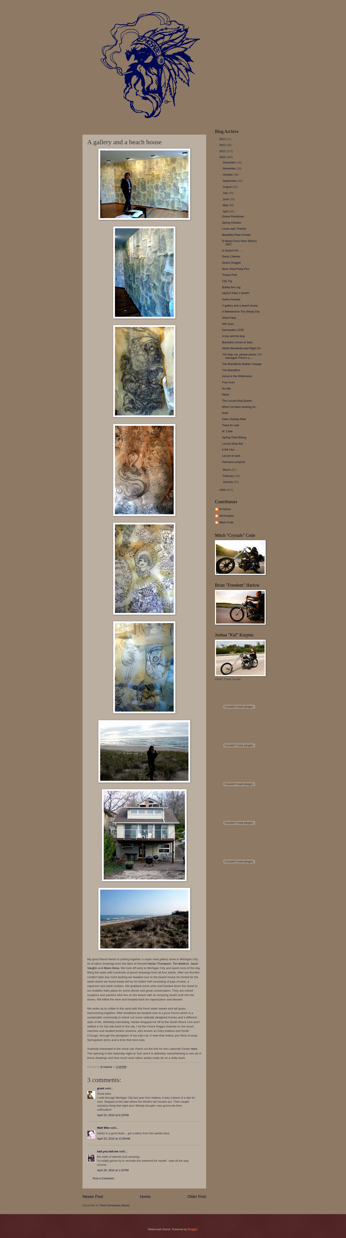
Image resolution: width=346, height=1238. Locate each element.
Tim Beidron (181, 963)
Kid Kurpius (226, 515)
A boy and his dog (233, 336)
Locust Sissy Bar (232, 443)
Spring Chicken (231, 222)
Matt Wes (103, 1127)
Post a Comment (103, 1178)
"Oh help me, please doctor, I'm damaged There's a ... (241, 356)
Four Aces (228, 382)
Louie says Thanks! (234, 228)
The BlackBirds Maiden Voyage (241, 364)
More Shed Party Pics (236, 269)
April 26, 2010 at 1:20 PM (113, 1170)
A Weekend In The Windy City (241, 311)
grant (100, 1088)
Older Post (196, 1196)
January (228, 482)
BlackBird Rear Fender (236, 234)
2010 (222, 157)
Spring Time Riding (234, 437)
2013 (222, 139)
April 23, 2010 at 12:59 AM (113, 1138)
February (229, 476)
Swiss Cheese (231, 256)
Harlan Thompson (159, 963)
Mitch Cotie (226, 522)
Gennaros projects (233, 462)
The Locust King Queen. (237, 400)
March (227, 469)
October (228, 174)
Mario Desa (111, 968)
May (226, 205)
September (230, 180)
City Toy (227, 281)
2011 (222, 151)
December (230, 162)
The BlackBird (231, 370)
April (226, 211)
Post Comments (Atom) (115, 1205)
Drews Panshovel (233, 216)
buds (225, 413)
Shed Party (229, 317)
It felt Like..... (230, 449)
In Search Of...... (232, 250)
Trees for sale (230, 425)
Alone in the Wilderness (237, 376)
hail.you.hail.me (107, 1151)
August (227, 186)
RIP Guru (228, 324)
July (225, 193)
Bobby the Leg (231, 287)
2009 (222, 489)
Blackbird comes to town (237, 342)
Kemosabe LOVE (233, 330)
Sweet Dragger (231, 262)
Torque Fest (229, 274)
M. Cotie (227, 431)
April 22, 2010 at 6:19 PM (113, 1115)
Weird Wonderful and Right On (241, 348)
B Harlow (225, 509)
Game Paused (231, 299)
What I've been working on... (240, 407)
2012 (222, 145)
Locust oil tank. (231, 455)
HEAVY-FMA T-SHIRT (236, 293)
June (226, 199)
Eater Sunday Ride (234, 419)
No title (226, 388)
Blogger (192, 1229)
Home (145, 1196)
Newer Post (93, 1196)
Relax (225, 394)
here (194, 1048)
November (230, 168)
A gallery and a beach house (240, 305)
